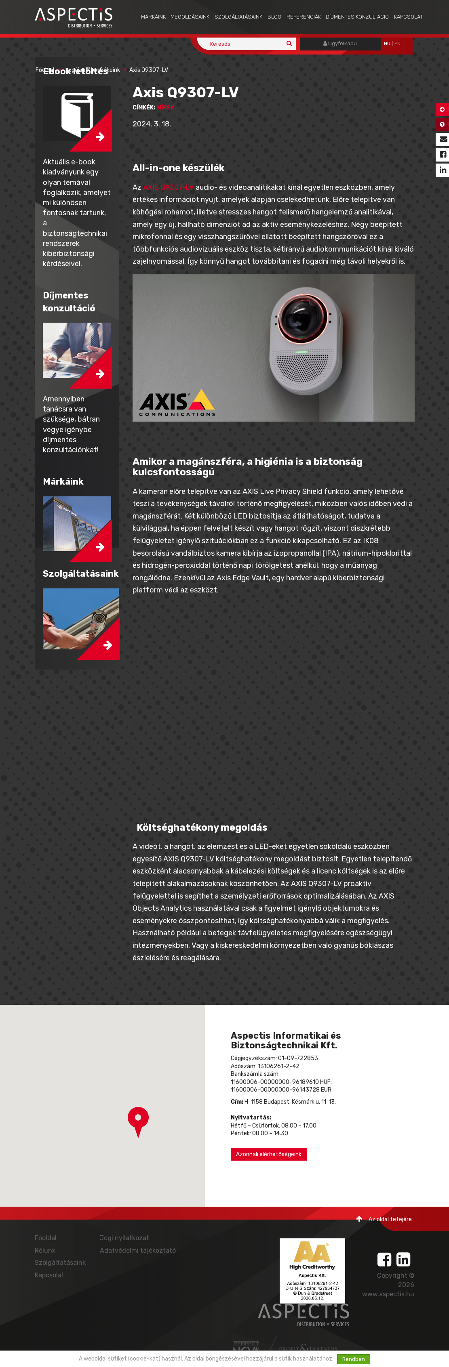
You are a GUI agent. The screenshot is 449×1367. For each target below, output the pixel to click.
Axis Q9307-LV (148, 70)
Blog (274, 17)
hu (387, 43)
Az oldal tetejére (384, 1219)
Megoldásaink (190, 17)
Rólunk (45, 1250)
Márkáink (153, 17)
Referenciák (304, 17)
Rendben (353, 1359)
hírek (165, 107)
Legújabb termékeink (92, 70)
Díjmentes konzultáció (357, 17)
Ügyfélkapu (340, 43)
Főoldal (45, 70)
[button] (138, 1122)
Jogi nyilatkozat (124, 1238)
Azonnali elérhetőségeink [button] (268, 1154)
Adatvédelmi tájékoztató (138, 1250)
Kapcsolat (408, 17)
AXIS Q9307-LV (168, 187)
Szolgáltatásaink (238, 17)
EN (397, 43)
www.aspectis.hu (388, 1294)
